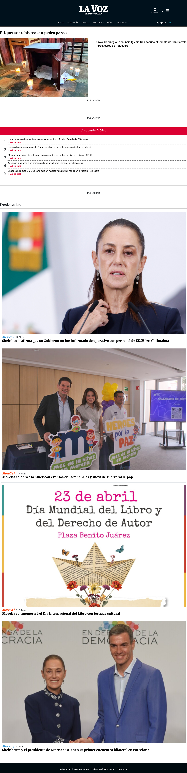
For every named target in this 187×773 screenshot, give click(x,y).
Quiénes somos (81, 769)
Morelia (86, 23)
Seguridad (98, 23)
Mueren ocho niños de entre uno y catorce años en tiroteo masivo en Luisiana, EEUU (50, 155)
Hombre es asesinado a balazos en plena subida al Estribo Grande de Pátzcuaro (48, 139)
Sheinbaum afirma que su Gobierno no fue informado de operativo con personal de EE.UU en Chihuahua (85, 341)
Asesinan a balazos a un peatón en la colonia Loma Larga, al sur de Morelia (45, 163)
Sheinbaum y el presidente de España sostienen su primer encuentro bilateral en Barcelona (75, 750)
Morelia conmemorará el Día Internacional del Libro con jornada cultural (61, 614)
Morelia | (8, 473)
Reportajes (123, 23)
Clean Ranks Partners (103, 769)
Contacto (122, 769)
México (110, 23)
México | (8, 337)
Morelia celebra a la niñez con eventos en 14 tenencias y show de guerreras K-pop (67, 477)
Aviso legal (65, 769)
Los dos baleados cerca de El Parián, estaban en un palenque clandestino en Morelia (50, 147)
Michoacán (72, 23)
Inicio (61, 23)
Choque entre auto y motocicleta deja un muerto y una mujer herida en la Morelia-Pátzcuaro (53, 171)
